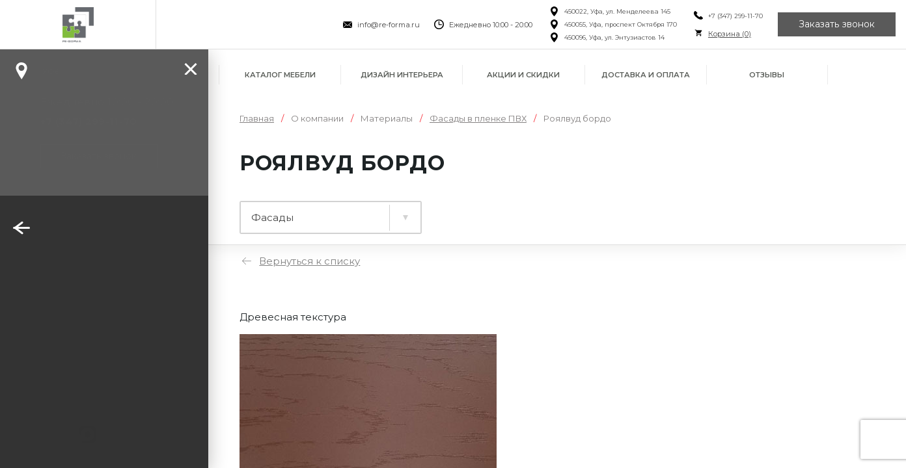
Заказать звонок (837, 25)
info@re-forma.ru (388, 24)
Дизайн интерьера (402, 74)
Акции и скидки (523, 74)
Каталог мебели (280, 74)
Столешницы (479, 211)
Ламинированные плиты (317, 211)
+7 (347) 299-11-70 (735, 16)
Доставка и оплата (645, 74)
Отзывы (766, 74)
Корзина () (729, 33)
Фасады (588, 211)
